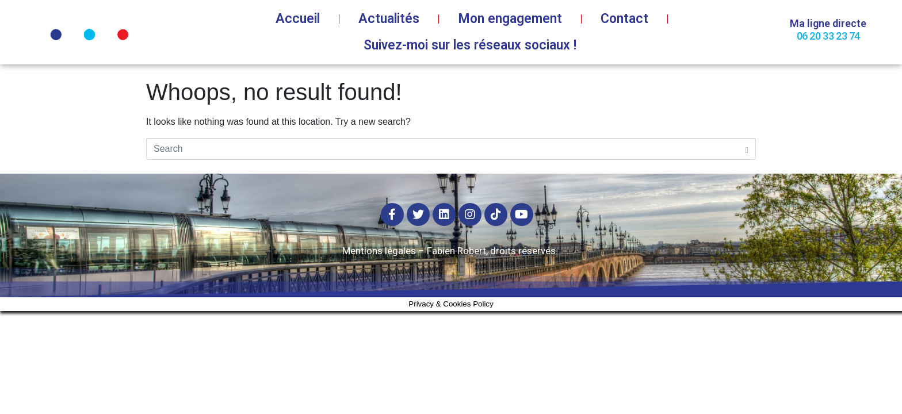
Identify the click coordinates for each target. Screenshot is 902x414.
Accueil (298, 18)
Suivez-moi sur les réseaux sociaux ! (470, 45)
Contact (624, 18)
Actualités (388, 18)
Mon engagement (510, 18)
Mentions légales (379, 250)
